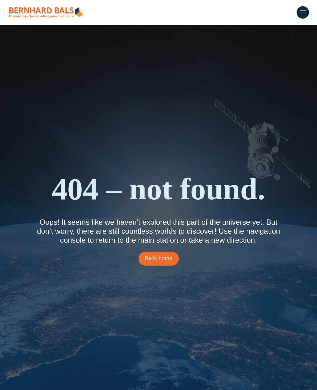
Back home (158, 258)
